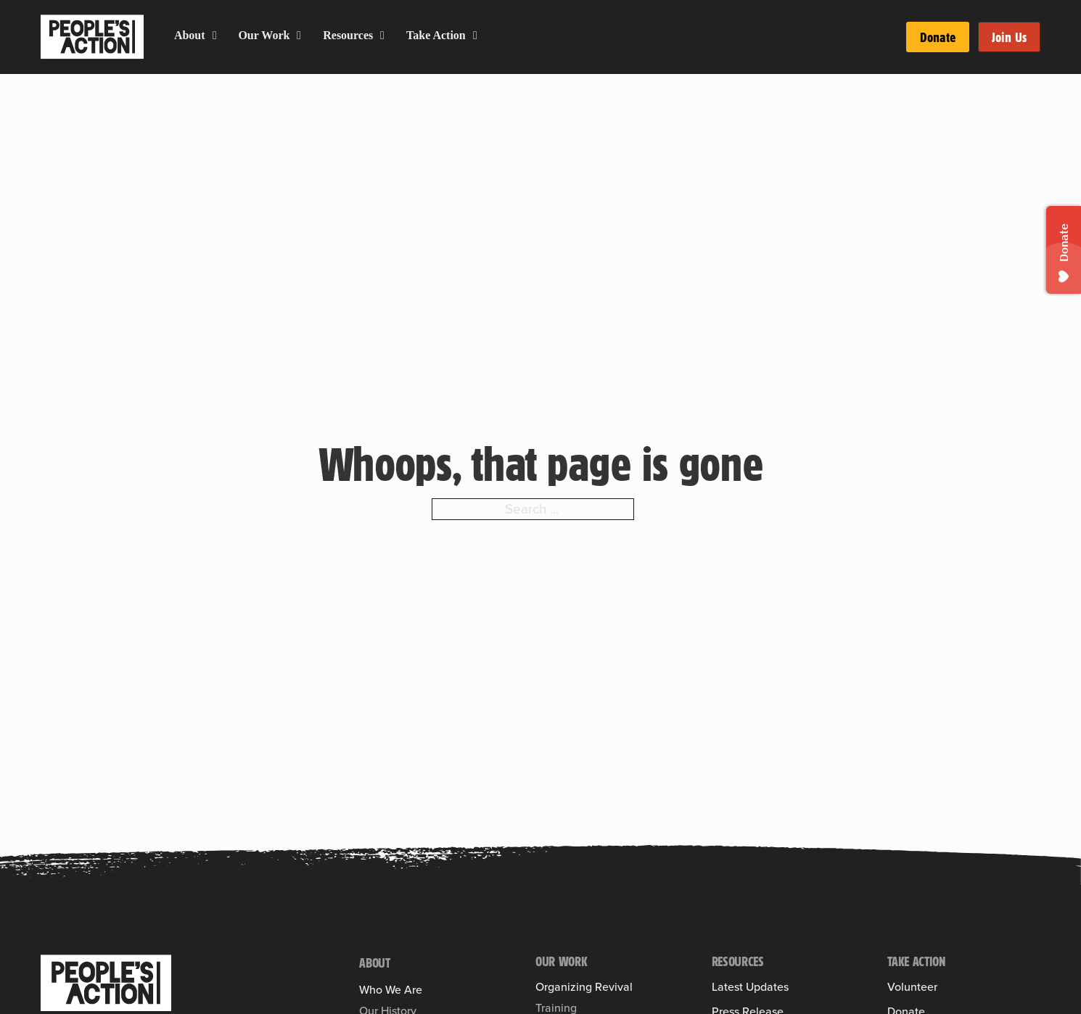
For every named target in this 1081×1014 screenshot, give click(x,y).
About (189, 35)
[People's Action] (106, 983)
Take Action (436, 35)
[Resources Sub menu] (382, 35)
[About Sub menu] (215, 35)
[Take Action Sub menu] (475, 35)
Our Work (263, 35)
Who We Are (390, 990)
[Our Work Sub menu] (299, 35)
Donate (937, 37)
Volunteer (912, 987)
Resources (348, 35)
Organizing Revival (584, 987)
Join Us (1009, 37)
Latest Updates (750, 987)
